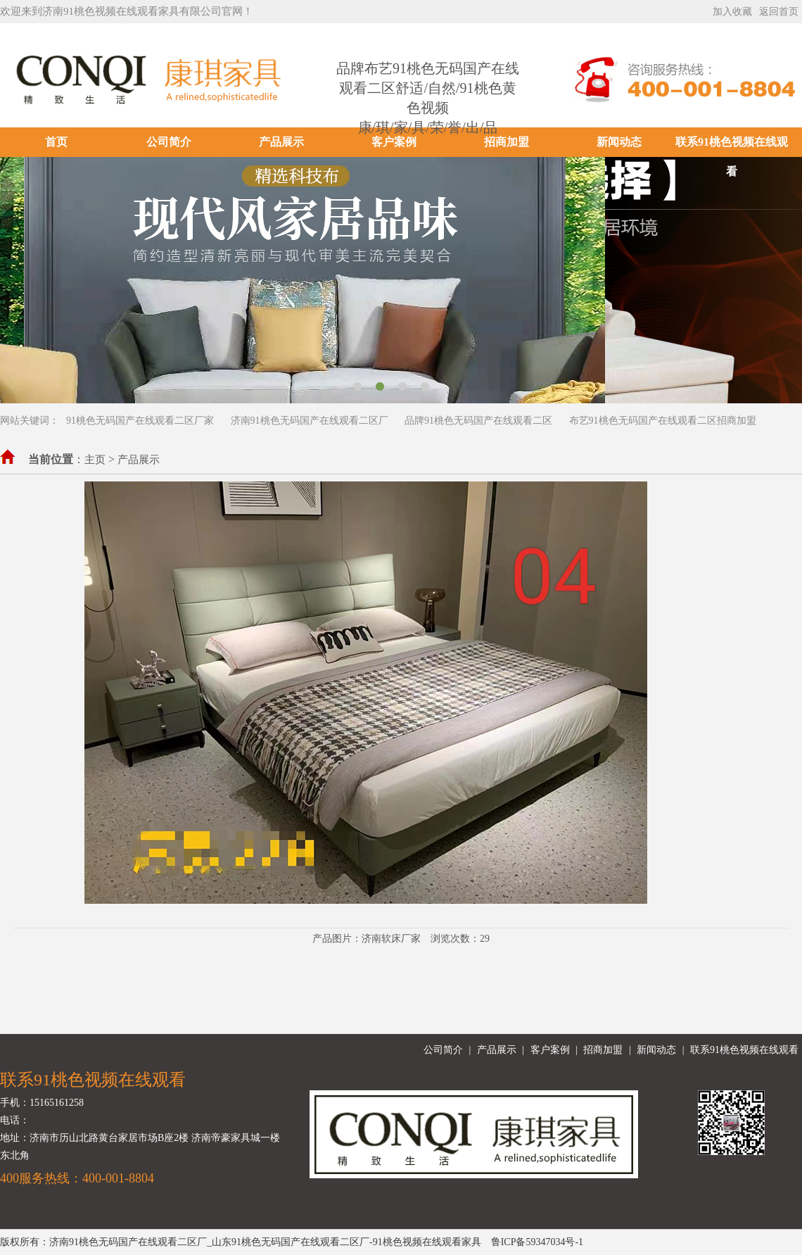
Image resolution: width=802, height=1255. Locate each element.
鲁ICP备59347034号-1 (537, 1242)
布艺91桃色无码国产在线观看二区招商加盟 (662, 420)
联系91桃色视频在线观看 (731, 156)
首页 (56, 142)
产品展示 (281, 142)
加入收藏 (732, 11)
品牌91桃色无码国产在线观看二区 (478, 420)
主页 (95, 459)
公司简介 (168, 142)
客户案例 (393, 142)
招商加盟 (506, 142)
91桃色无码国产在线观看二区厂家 (140, 420)
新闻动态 (619, 142)
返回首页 (778, 11)
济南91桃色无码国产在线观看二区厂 (309, 420)
